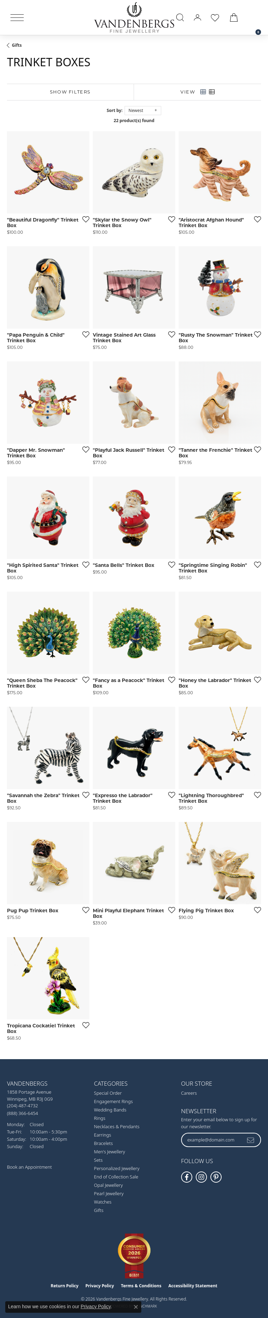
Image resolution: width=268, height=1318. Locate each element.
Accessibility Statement (192, 1286)
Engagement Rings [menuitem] (113, 1101)
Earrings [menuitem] (102, 1135)
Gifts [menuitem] (98, 1210)
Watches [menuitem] (102, 1202)
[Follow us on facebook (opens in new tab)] (186, 1177)
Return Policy (65, 1286)
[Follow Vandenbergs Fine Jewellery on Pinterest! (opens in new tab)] (216, 1177)
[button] (180, 17)
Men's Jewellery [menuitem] (109, 1151)
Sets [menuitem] (98, 1160)
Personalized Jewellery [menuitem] (116, 1168)
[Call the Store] (22, 1105)
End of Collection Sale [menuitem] (116, 1177)
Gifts (17, 45)
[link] (254, 17)
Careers (189, 1093)
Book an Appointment (29, 1167)
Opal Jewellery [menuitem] (108, 1185)
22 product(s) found (134, 120)
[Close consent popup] (136, 1307)
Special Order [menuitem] (108, 1093)
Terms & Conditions (141, 1286)
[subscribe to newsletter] (250, 1139)
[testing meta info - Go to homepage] (134, 17)
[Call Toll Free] (22, 1113)
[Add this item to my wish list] (83, 219)
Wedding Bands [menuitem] (110, 1110)
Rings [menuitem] (99, 1118)
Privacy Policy (99, 1286)
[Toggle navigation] (17, 17)
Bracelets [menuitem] (103, 1143)
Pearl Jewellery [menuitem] (109, 1193)
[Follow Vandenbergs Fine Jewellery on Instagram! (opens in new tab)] (201, 1177)
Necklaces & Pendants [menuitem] (116, 1126)
